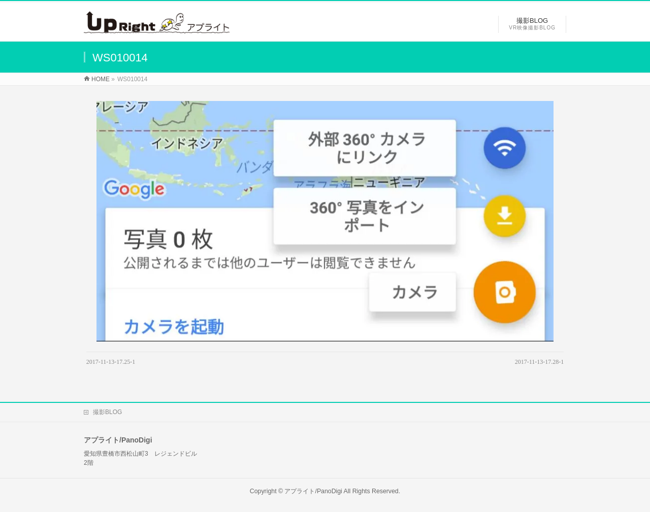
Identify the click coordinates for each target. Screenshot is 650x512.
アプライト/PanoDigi (313, 491)
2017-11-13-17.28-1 (539, 361)
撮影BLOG (107, 412)
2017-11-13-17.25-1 (111, 361)
